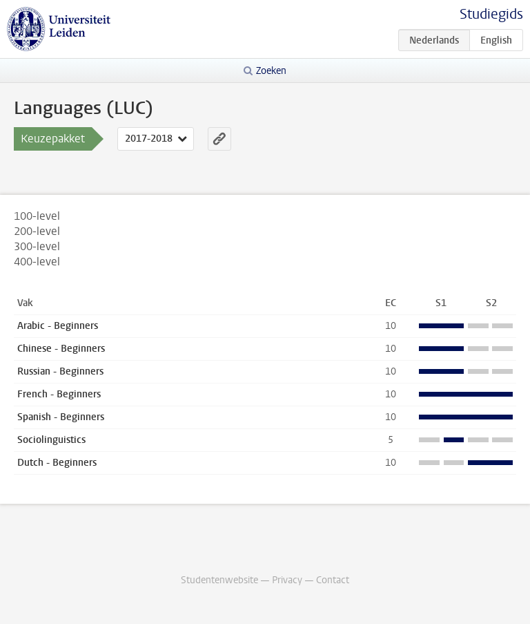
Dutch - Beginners (57, 462)
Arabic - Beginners (57, 325)
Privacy (287, 580)
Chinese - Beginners (61, 348)
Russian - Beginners (60, 371)
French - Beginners (59, 394)
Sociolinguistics (51, 439)
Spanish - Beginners (60, 417)
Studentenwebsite (219, 580)
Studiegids (491, 14)
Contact (332, 580)
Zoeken (271, 70)
